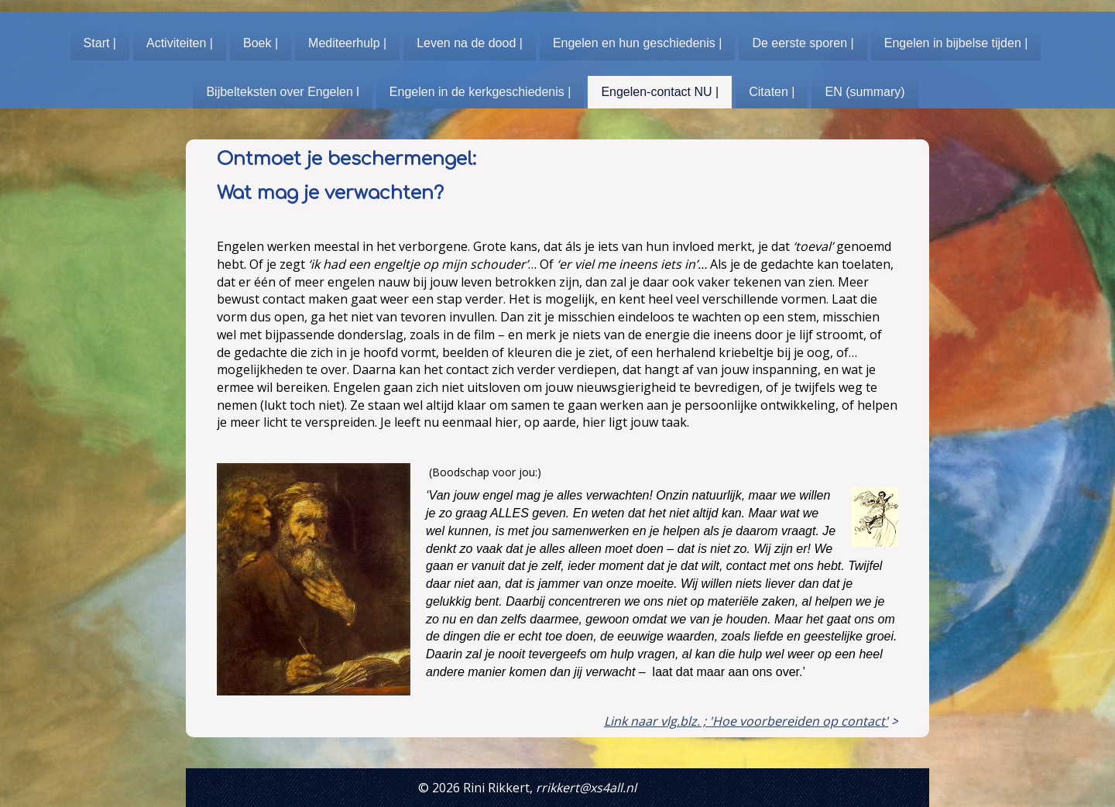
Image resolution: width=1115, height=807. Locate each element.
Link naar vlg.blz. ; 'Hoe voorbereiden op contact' (746, 721)
